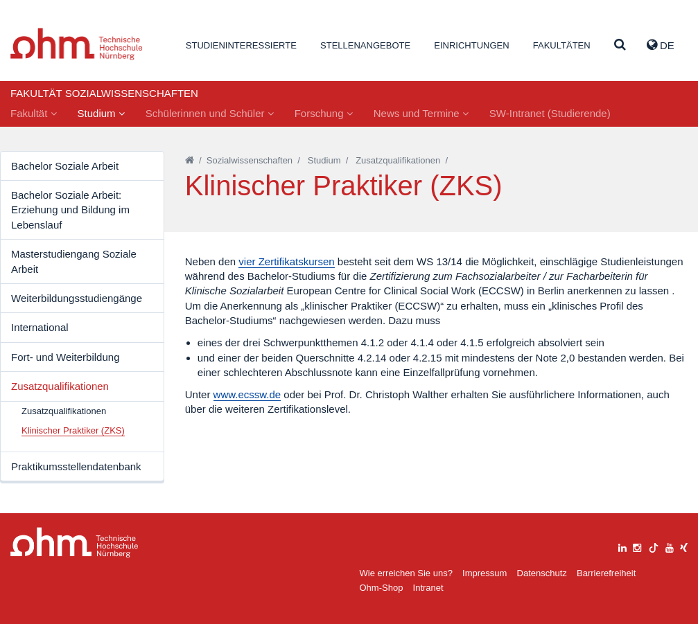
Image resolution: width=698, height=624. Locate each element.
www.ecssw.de (247, 394)
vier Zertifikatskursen (286, 261)
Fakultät (33, 113)
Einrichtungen (471, 45)
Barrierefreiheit (606, 573)
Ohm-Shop (381, 587)
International (40, 327)
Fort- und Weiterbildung (65, 357)
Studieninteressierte (241, 45)
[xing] (684, 546)
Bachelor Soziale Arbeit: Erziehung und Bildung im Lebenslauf (70, 210)
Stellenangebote (365, 45)
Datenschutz (542, 573)
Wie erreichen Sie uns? (406, 573)
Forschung (324, 113)
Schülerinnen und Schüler (210, 113)
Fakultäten (562, 45)
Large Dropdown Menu (74, 542)
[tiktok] (653, 546)
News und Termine (421, 113)
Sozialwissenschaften (250, 160)
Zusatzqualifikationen (60, 386)
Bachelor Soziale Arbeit (65, 166)
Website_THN (76, 44)
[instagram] (637, 546)
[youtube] (669, 546)
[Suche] (620, 45)
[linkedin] (622, 546)
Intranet (428, 587)
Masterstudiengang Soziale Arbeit (74, 261)
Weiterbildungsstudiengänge (76, 298)
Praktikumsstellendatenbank (76, 466)
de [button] (660, 45)
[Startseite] (189, 160)
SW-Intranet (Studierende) (550, 113)
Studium (101, 113)
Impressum (484, 573)
